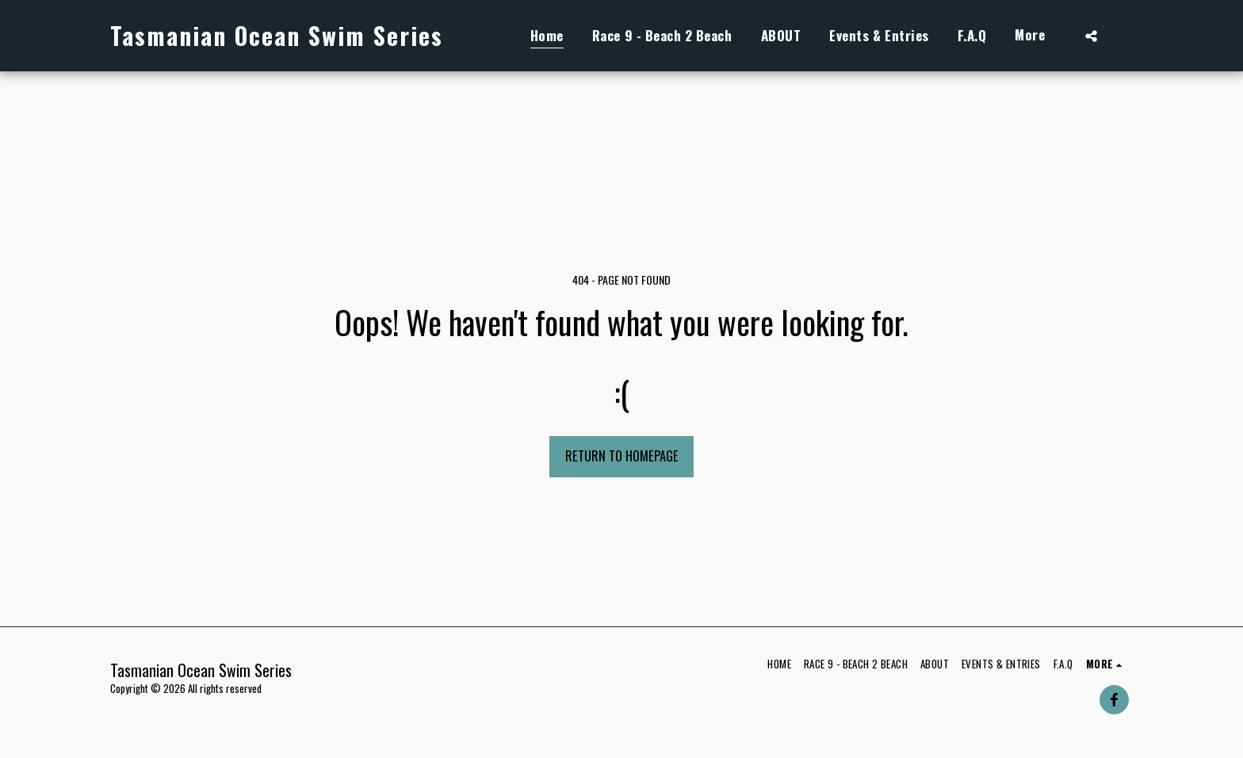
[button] (1091, 36)
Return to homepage (622, 455)
